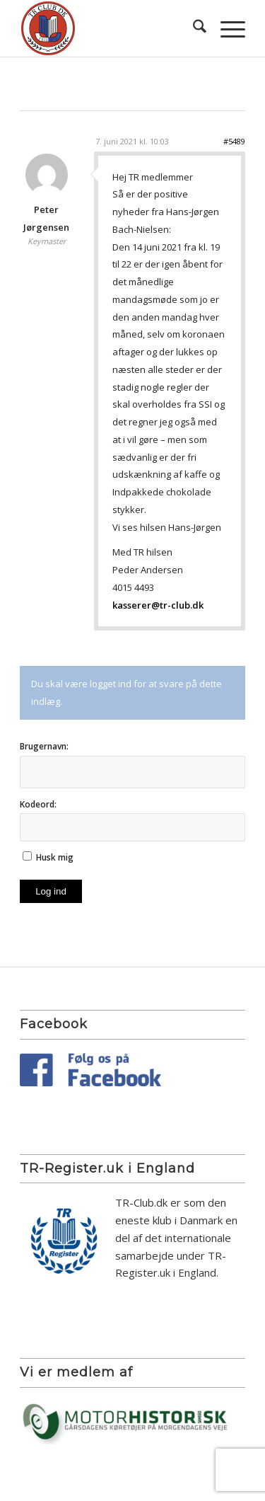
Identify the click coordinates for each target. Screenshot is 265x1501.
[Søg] (192, 28)
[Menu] (225, 28)
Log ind (50, 891)
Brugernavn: (44, 746)
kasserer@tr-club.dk (158, 605)
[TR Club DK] (110, 28)
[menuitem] (192, 28)
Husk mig (54, 857)
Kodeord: (38, 804)
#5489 (234, 141)
